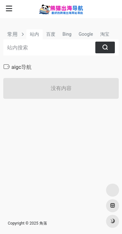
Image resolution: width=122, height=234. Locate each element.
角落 (43, 223)
